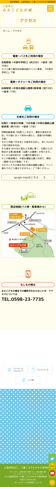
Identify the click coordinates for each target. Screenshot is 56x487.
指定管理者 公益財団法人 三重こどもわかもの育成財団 (32, 2)
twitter (52, 459)
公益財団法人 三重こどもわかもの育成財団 (28, 467)
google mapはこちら (26, 177)
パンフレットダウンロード (15, 369)
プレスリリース (40, 369)
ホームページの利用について (28, 482)
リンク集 (28, 380)
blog (52, 466)
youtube (52, 473)
